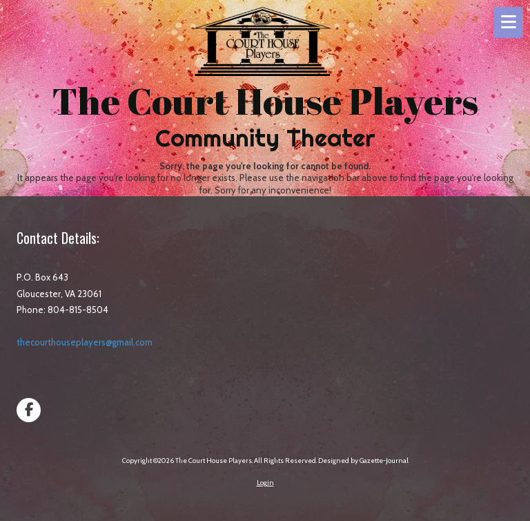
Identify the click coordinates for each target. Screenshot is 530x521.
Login (265, 482)
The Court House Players (265, 100)
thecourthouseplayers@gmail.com (85, 342)
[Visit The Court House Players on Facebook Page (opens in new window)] (29, 410)
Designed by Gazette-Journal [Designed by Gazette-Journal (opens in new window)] (363, 460)
